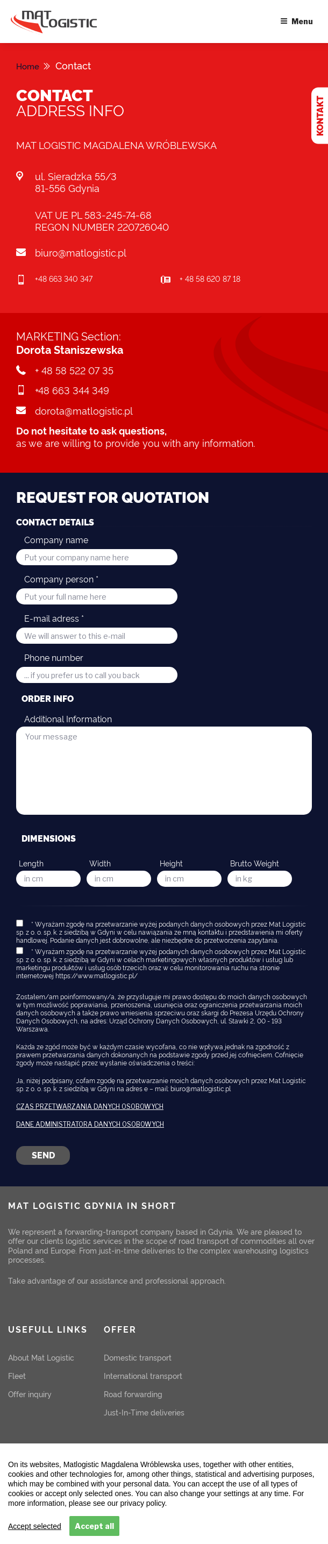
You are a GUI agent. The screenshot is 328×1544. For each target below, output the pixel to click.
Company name (56, 539)
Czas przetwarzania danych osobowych (89, 1107)
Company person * (61, 578)
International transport (143, 1375)
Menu (296, 21)
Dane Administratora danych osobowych (90, 1124)
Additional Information (68, 718)
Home (30, 65)
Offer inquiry (30, 1394)
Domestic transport (138, 1357)
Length (31, 863)
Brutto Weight (254, 863)
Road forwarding (133, 1394)
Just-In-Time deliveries (144, 1412)
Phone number (53, 657)
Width (100, 863)
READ (183, 1501)
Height (171, 863)
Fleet (17, 1375)
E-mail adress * (54, 618)
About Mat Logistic (41, 1357)
